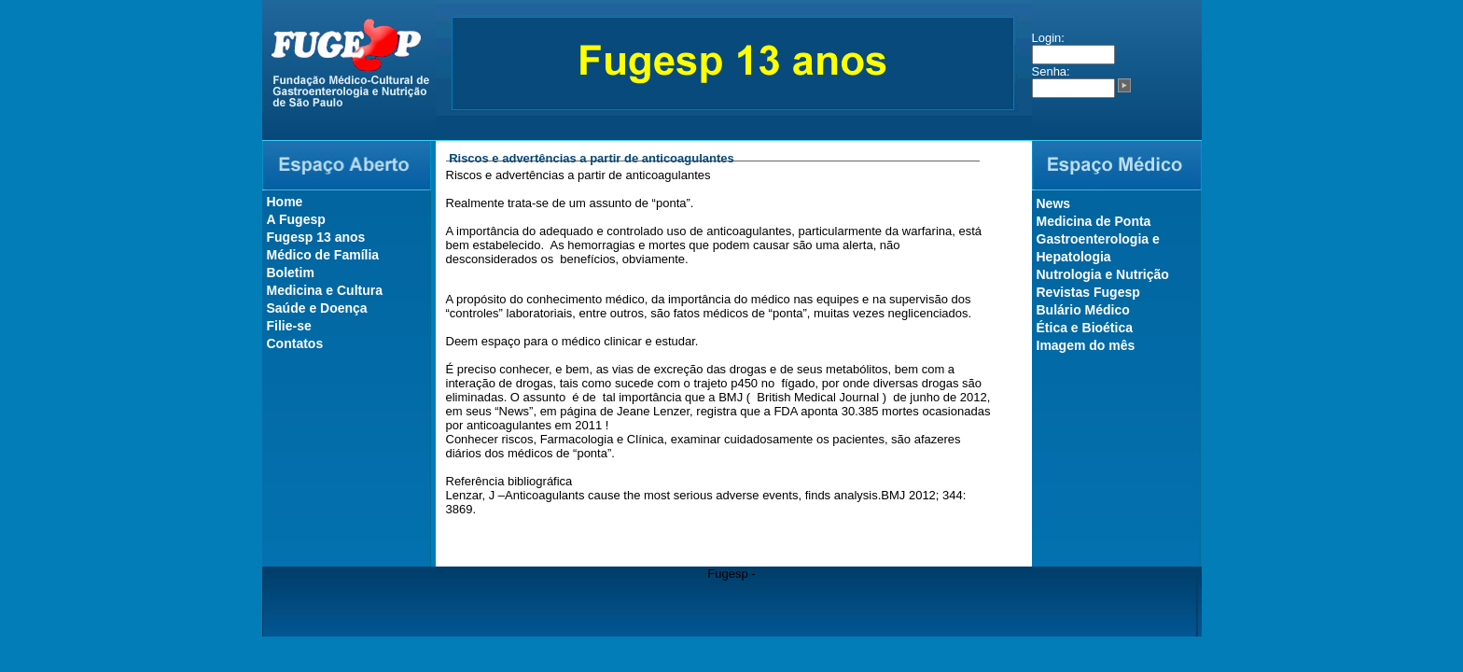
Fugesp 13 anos (316, 237)
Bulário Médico (1083, 309)
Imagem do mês (1086, 345)
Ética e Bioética (1085, 327)
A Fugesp (296, 219)
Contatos (295, 343)
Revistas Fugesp (1088, 292)
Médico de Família (323, 254)
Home (285, 201)
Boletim (290, 272)
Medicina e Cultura (325, 290)
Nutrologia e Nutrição (1103, 274)
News (1054, 203)
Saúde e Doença (317, 308)
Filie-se (289, 325)
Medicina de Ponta (1094, 221)
